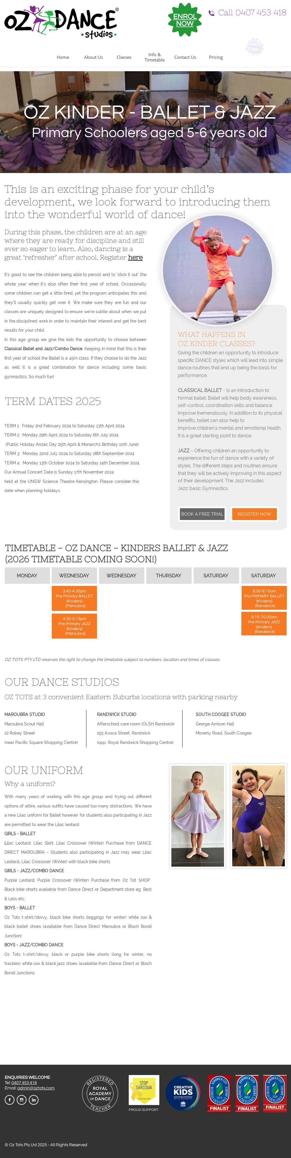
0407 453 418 (24, 1083)
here (135, 257)
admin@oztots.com (36, 1088)
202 (251, 43)
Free (253, 49)
